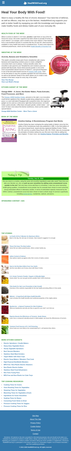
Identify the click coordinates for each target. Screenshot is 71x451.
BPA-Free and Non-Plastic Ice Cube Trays (18, 375)
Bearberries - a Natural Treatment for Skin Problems (26, 306)
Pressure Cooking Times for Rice (15, 406)
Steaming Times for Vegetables (15, 390)
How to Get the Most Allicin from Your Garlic (24, 266)
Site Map (35, 416)
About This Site (35, 419)
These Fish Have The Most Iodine (20, 246)
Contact (35, 434)
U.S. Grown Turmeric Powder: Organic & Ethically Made (27, 276)
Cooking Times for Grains (13, 385)
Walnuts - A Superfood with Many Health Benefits (25, 296)
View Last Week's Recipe (10, 82)
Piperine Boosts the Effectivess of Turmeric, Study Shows (28, 316)
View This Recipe (7, 80)
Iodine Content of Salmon (18, 256)
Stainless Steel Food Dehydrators (15, 370)
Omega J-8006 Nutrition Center (14, 97)
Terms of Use (35, 430)
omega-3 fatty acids (35, 71)
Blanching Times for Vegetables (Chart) (17, 393)
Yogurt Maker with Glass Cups (14, 356)
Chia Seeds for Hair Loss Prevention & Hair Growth (26, 286)
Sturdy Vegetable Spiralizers (14, 348)
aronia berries (27, 194)
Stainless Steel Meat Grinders (14, 354)
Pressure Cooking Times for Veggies (16, 403)
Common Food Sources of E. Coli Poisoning (24, 326)
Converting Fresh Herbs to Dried (15, 401)
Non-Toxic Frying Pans (12, 372)
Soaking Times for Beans (12, 398)
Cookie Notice (35, 426)
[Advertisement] (35, 156)
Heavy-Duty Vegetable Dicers (14, 346)
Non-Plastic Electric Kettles (13, 367)
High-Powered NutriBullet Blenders (16, 362)
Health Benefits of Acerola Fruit (41, 46)
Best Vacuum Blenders (12, 351)
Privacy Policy (35, 423)
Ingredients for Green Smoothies (15, 395)
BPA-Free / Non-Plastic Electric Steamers (18, 364)
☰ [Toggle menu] (3, 2)
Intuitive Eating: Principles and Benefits (54, 134)
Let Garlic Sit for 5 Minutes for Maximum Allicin (24, 236)
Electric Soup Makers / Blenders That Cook (19, 359)
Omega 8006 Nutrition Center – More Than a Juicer (19, 111)
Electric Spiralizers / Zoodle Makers (16, 343)
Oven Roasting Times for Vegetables (16, 387)
